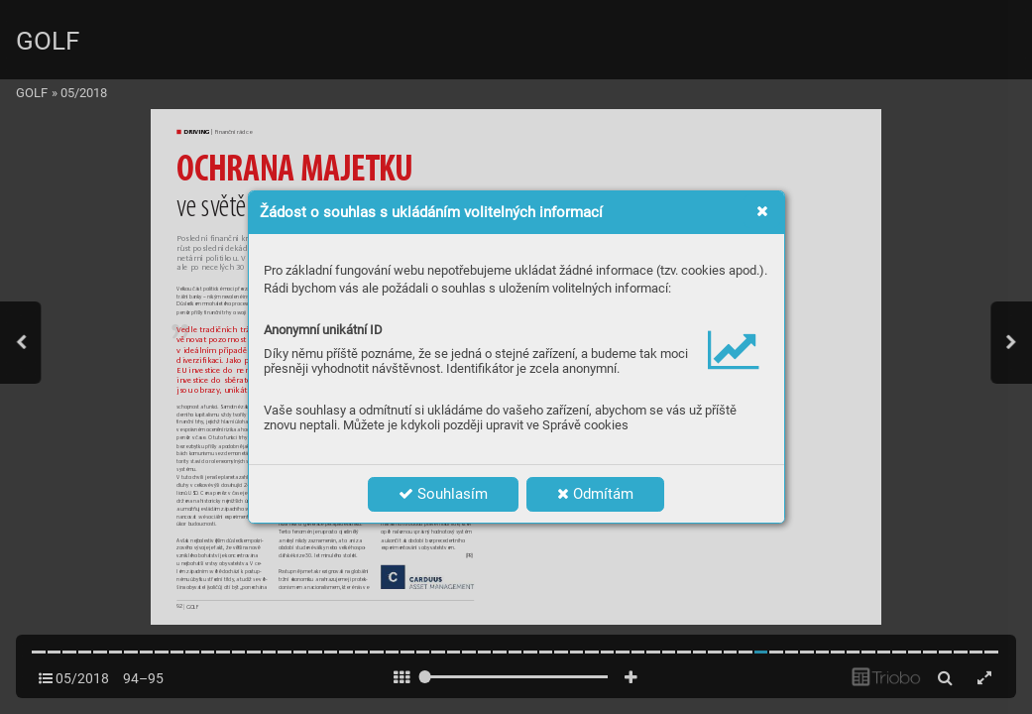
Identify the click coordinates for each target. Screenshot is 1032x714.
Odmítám (595, 494)
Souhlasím (443, 494)
